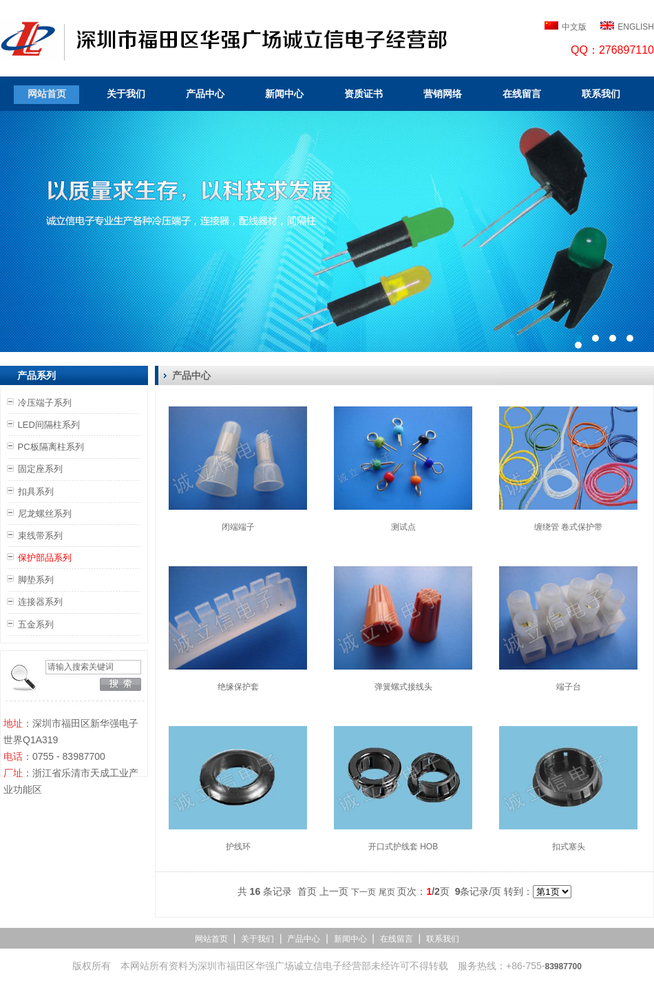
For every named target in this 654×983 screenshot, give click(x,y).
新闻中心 (284, 93)
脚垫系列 (36, 580)
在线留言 (522, 93)
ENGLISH (636, 27)
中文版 (574, 27)
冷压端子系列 (45, 402)
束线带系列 (40, 535)
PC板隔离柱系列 (51, 447)
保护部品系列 (45, 557)
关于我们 (126, 93)
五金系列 (36, 624)
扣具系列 (36, 491)
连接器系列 (40, 602)
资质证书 (363, 93)
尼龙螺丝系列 (45, 513)
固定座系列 (40, 469)
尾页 (387, 892)
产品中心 (205, 93)
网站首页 (47, 93)
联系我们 (601, 93)
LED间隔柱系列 (49, 425)
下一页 (363, 892)
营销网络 (442, 93)
